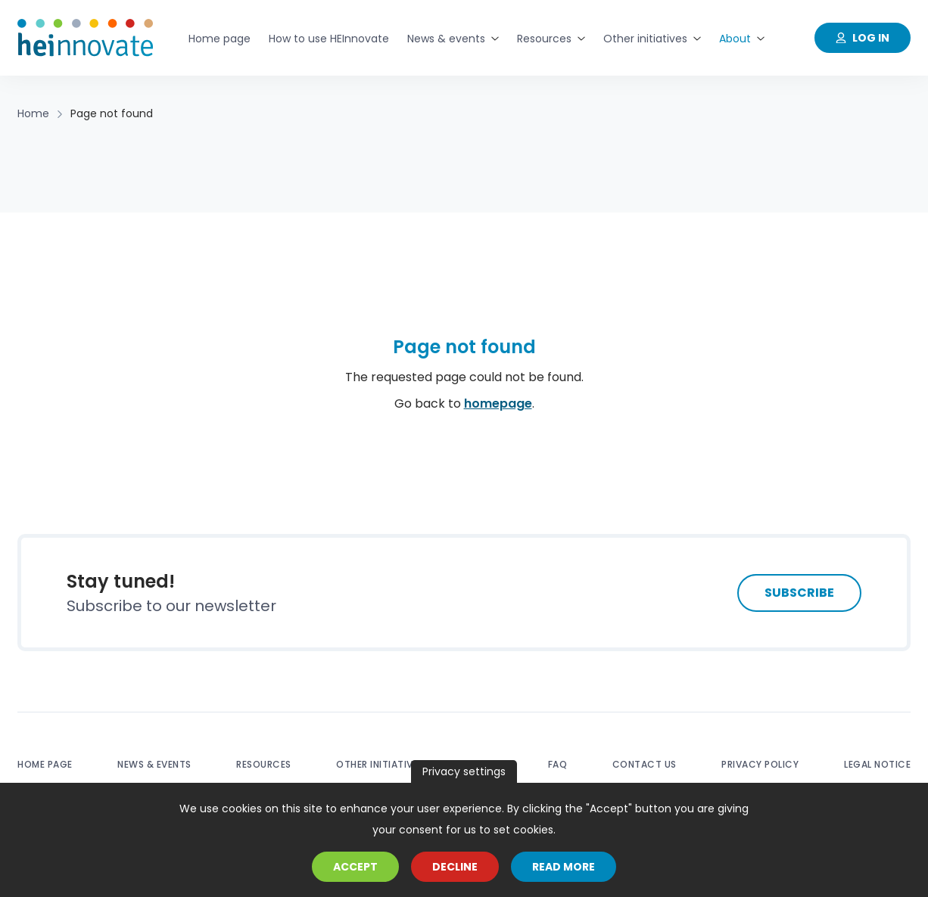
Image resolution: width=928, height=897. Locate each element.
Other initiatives (380, 764)
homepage (498, 403)
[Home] (85, 38)
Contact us (644, 764)
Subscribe (799, 592)
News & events (154, 764)
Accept (355, 866)
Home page (45, 764)
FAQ (558, 764)
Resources (263, 764)
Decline (455, 866)
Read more (563, 866)
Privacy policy (760, 764)
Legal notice (877, 764)
